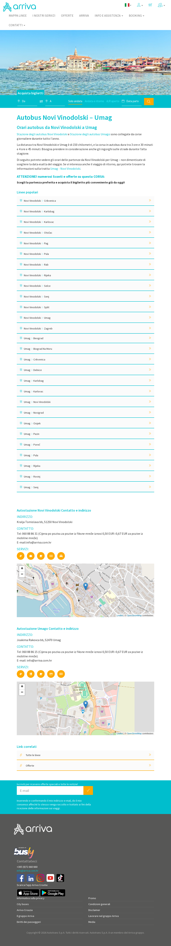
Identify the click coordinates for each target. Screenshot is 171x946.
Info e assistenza (109, 15)
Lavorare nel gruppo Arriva (103, 916)
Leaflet (120, 615)
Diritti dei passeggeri (29, 922)
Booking (136, 15)
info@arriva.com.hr (27, 870)
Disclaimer (94, 910)
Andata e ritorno (94, 101)
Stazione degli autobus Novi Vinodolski (42, 134)
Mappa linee (18, 15)
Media (91, 922)
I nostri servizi (43, 15)
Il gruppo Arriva (25, 916)
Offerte (67, 15)
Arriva (84, 15)
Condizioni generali (99, 904)
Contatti (17, 25)
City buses (23, 904)
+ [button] (22, 569)
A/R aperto (112, 101)
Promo (92, 898)
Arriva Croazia (25, 910)
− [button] (22, 574)
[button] (140, 5)
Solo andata (75, 101)
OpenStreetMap (134, 615)
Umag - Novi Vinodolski (65, 168)
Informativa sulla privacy (30, 898)
